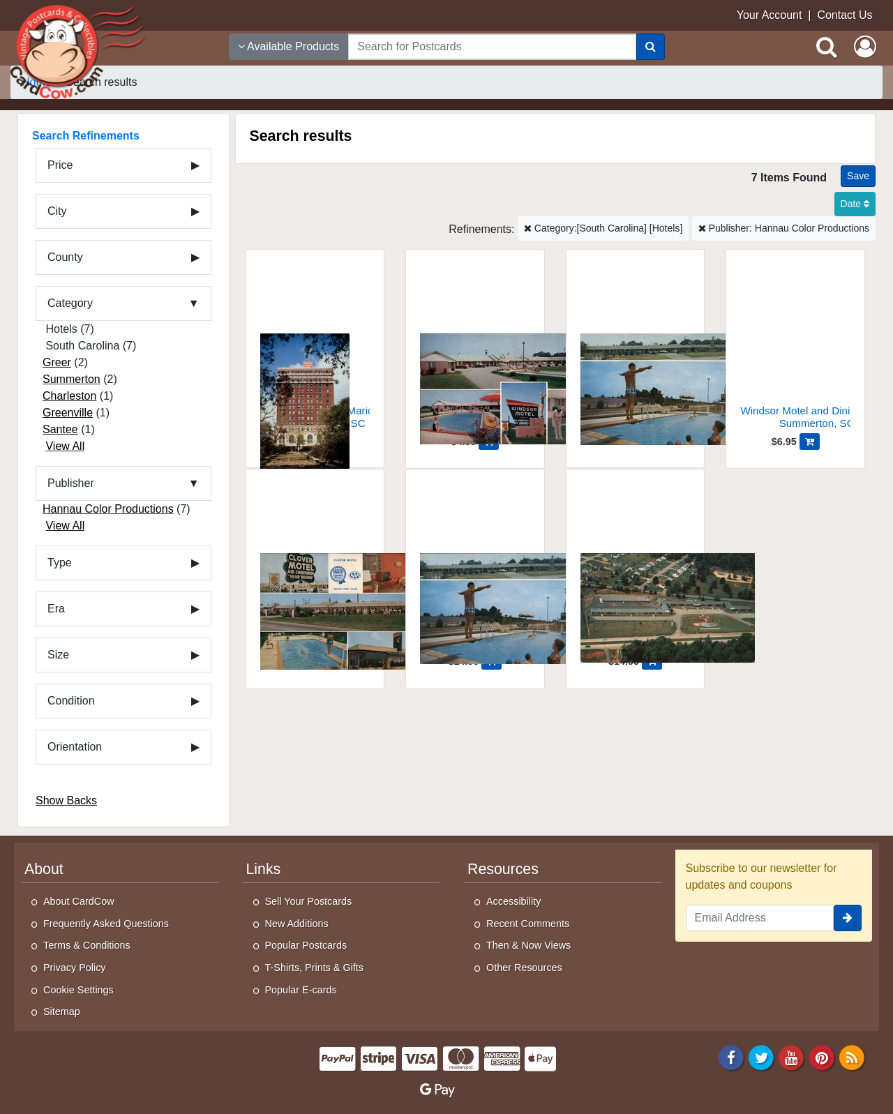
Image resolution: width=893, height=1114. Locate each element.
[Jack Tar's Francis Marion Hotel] (315, 348)
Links (263, 869)
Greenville (68, 413)
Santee (60, 429)
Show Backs (66, 800)
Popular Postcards (306, 945)
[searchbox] (491, 46)
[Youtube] (791, 1056)
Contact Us (844, 15)
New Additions (297, 923)
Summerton (71, 379)
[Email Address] (760, 918)
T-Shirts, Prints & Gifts (314, 967)
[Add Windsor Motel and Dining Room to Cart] (810, 441)
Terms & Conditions (86, 945)
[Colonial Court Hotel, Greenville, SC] (635, 568)
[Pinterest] (821, 1056)
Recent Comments (527, 923)
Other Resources (524, 967)
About (43, 869)
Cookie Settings (78, 989)
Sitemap (61, 1011)
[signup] (848, 918)
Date (855, 203)
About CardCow (78, 901)
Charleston (69, 396)
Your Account (769, 15)
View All (64, 446)
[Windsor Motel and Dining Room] (475, 348)
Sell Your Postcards (308, 901)
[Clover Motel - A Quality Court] (315, 568)
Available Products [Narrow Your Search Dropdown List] (289, 46)
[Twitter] (761, 1056)
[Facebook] (731, 1056)
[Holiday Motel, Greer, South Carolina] (475, 568)
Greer (57, 362)
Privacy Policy (74, 967)
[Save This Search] (858, 176)
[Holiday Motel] (635, 348)
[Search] (650, 46)
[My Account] (865, 46)
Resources (503, 869)
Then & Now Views (528, 945)
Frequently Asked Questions (106, 923)
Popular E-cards (301, 989)
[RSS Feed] (851, 1056)
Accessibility (513, 901)
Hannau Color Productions (108, 509)
